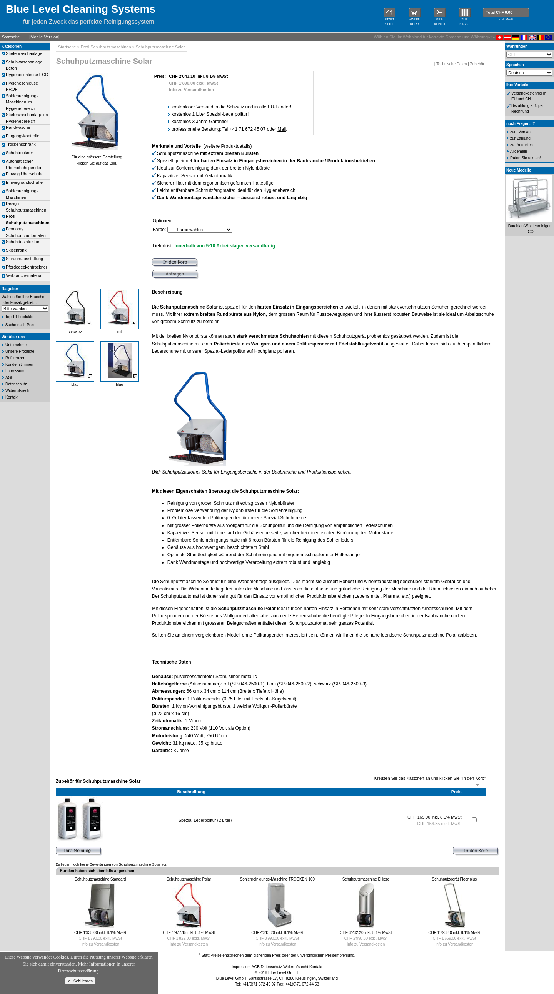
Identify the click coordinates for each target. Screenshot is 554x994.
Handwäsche (18, 127)
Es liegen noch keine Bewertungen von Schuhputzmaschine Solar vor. (111, 864)
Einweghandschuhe (24, 182)
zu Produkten (521, 145)
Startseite (11, 37)
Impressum (14, 371)
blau (74, 384)
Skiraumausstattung (24, 258)
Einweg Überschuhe (24, 174)
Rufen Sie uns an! (525, 158)
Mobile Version (44, 37)
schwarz (75, 332)
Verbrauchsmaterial (24, 275)
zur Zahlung (520, 138)
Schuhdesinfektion (23, 241)
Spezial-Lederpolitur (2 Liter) (205, 820)
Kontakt (11, 397)
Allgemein (518, 151)
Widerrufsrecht (17, 391)
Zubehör (477, 64)
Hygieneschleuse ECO (27, 74)
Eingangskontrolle (22, 135)
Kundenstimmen (19, 364)
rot (119, 332)
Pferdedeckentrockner (26, 267)
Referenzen (15, 358)
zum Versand (521, 132)
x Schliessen (80, 981)
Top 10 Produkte (19, 317)
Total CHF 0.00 (499, 12)
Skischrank (16, 250)
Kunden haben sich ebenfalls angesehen (97, 871)
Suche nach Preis (20, 325)
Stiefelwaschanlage (24, 53)
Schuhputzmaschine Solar (160, 47)
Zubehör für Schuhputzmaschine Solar (98, 781)
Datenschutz (16, 384)
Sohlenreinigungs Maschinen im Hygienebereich (22, 102)
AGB (9, 377)
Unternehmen (17, 345)
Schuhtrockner (19, 152)
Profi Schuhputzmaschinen (106, 47)
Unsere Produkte (19, 351)
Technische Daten (451, 64)
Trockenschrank (21, 144)
